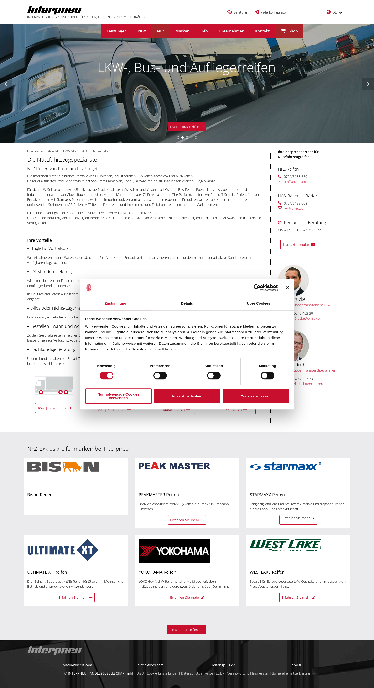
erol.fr (296, 665)
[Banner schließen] (287, 288)
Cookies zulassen (256, 396)
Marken (182, 31)
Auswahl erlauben (187, 396)
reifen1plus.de (223, 665)
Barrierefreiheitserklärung (291, 673)
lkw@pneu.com (292, 208)
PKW (142, 31)
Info (204, 31)
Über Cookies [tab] (258, 303)
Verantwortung (238, 673)
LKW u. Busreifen (187, 629)
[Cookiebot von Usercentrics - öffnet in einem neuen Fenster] (257, 287)
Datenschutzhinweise (197, 673)
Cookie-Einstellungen (162, 673)
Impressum (260, 673)
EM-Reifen (236, 409)
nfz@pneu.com (292, 181)
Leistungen (117, 31)
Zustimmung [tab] (115, 303)
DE (334, 12)
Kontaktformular (299, 244)
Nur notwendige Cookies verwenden (119, 396)
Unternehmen (231, 31)
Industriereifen (176, 409)
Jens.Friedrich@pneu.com (301, 383)
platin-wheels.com (77, 665)
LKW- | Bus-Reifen (187, 126)
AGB (140, 673)
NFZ (160, 31)
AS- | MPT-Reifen (115, 409)
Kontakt (262, 31)
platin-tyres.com (150, 665)
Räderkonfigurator (273, 12)
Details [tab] (187, 303)
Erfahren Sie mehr (187, 520)
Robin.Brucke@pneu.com (300, 318)
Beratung (240, 12)
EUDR (220, 673)
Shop (289, 31)
